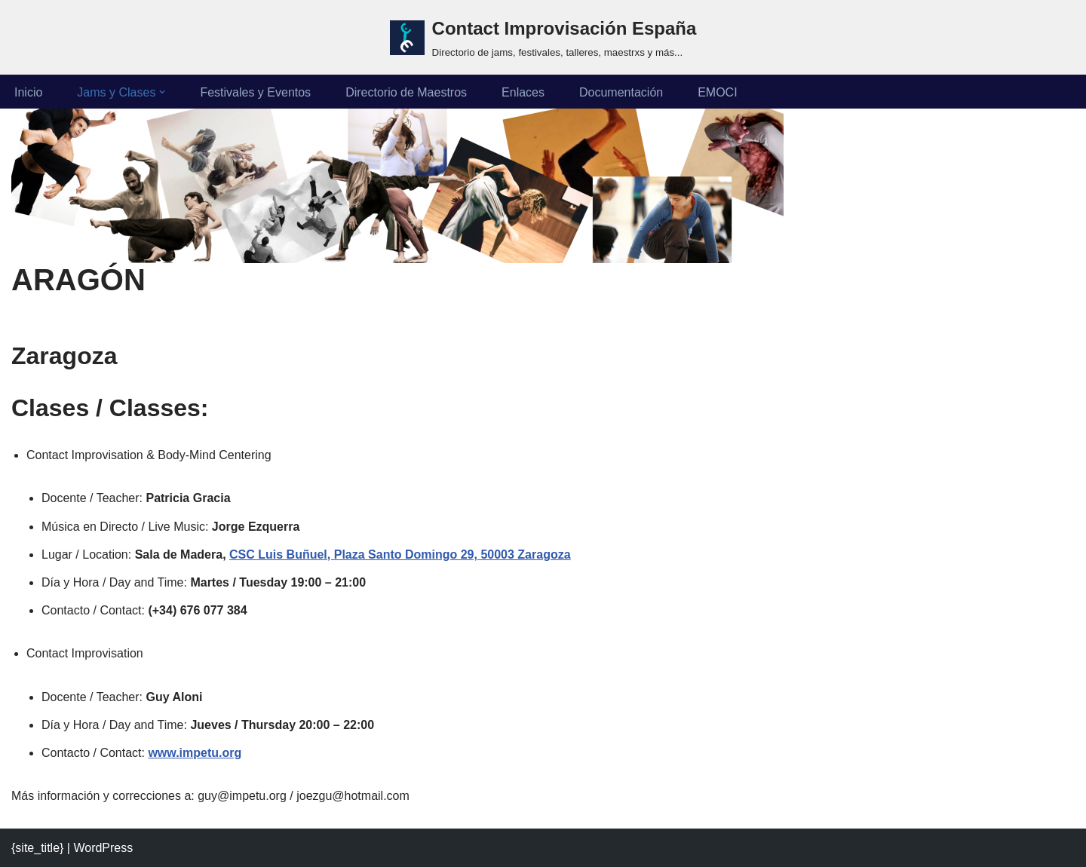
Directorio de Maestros (406, 92)
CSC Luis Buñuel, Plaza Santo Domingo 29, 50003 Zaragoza (400, 554)
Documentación (621, 92)
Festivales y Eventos (255, 92)
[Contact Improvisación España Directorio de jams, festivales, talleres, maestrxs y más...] (543, 37)
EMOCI (717, 92)
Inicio (28, 92)
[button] (162, 92)
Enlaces (523, 92)
